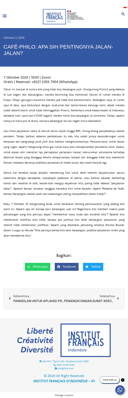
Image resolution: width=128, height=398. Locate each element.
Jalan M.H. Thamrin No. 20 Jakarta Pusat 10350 (65, 361)
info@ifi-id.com (65, 368)
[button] (4, 15)
